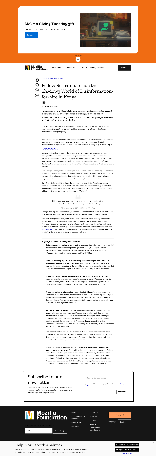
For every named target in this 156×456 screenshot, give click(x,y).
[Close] (153, 442)
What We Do (70, 68)
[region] (78, 448)
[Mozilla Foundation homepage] (36, 67)
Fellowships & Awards (52, 78)
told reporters (47, 229)
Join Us (84, 68)
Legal (92, 424)
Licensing (75, 413)
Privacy (93, 416)
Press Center (76, 422)
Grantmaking (76, 426)
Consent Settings (127, 453)
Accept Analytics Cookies (128, 444)
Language (112, 422)
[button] (77, 68)
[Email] (38, 430)
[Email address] (106, 378)
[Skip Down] (78, 59)
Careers (93, 413)
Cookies (93, 420)
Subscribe (122, 391)
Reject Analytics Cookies (128, 449)
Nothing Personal (97, 68)
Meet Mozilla (57, 68)
